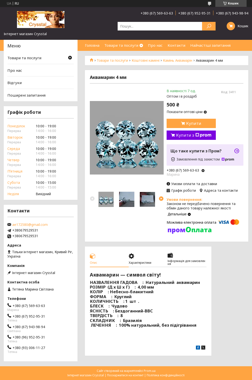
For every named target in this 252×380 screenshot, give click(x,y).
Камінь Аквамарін (177, 60)
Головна (92, 45)
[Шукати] (209, 26)
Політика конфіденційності (166, 375)
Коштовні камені (145, 60)
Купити (193, 123)
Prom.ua (150, 371)
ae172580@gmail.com (30, 224)
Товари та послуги (121, 45)
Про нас (155, 45)
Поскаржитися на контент (125, 375)
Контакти (176, 45)
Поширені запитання (26, 95)
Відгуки (14, 82)
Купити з (193, 135)
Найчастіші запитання (210, 45)
